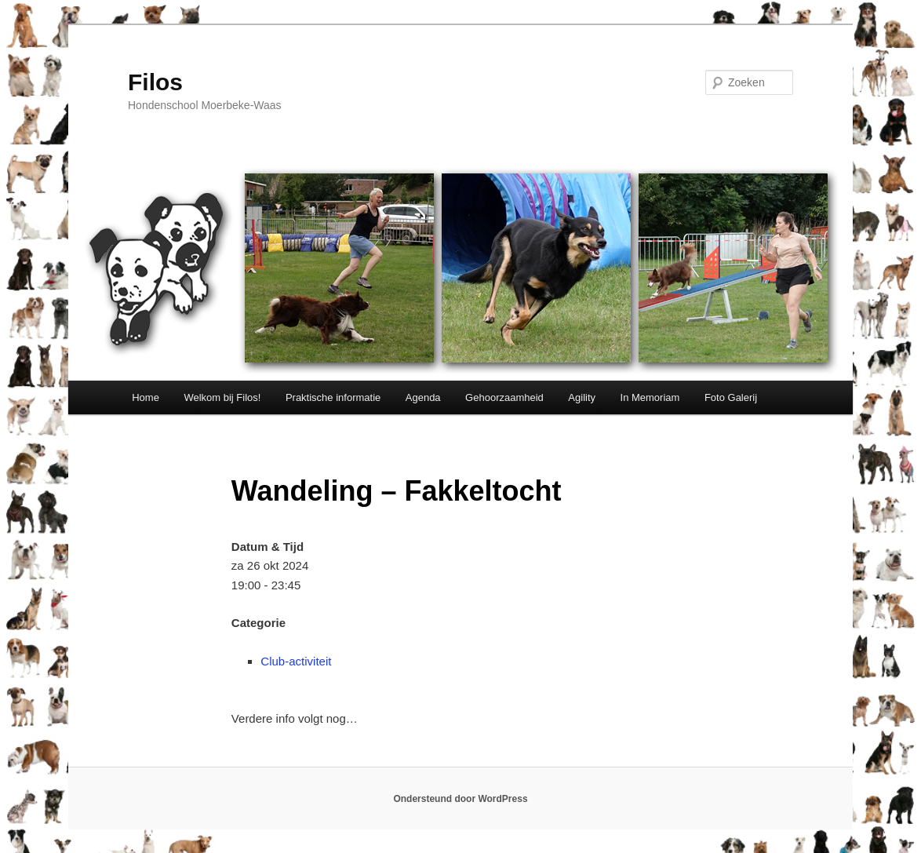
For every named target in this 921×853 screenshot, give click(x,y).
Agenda (423, 397)
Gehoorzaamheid (504, 397)
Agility (581, 397)
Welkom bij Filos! (222, 397)
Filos (155, 82)
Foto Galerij (730, 397)
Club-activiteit (295, 661)
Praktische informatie (333, 397)
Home (145, 397)
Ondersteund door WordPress (460, 798)
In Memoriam (650, 397)
